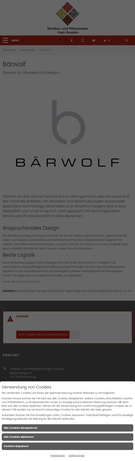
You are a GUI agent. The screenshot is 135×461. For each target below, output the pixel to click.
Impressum (58, 455)
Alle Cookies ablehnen (19, 437)
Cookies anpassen (16, 446)
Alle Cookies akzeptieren (20, 428)
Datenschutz (76, 455)
